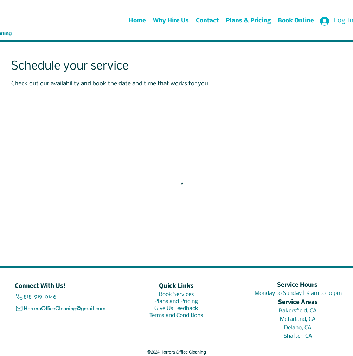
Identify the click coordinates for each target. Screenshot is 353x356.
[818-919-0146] (52, 297)
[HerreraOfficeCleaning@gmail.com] (63, 309)
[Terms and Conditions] (176, 316)
